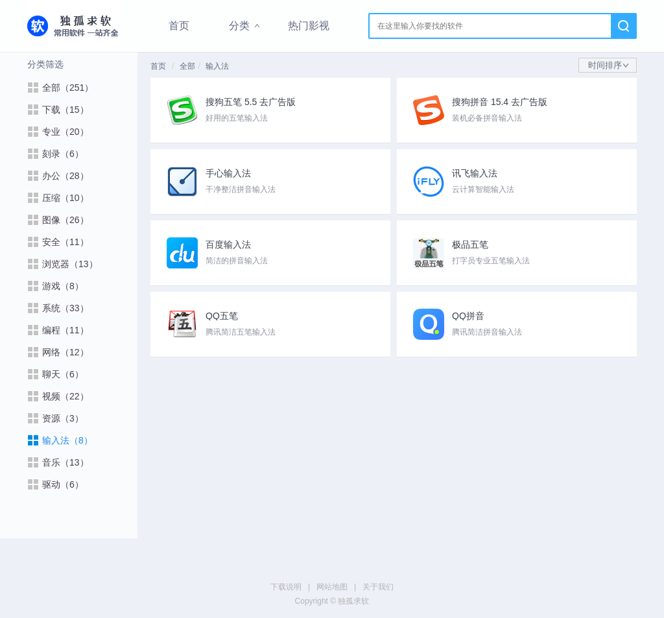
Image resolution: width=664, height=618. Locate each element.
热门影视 (308, 25)
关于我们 (378, 586)
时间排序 (608, 65)
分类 (239, 25)
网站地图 (332, 586)
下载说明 (286, 586)
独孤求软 (74, 26)
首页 (179, 25)
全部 (187, 66)
